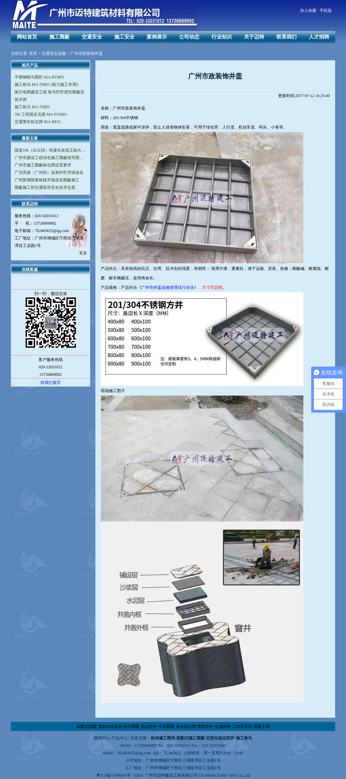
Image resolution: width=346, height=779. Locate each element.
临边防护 (149, 726)
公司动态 (189, 37)
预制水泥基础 (110, 726)
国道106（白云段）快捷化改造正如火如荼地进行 (50, 150)
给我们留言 (51, 382)
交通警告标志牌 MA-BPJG (38, 121)
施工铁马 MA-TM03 (32, 107)
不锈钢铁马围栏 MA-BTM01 (40, 77)
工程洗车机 (242, 726)
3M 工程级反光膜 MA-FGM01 (41, 114)
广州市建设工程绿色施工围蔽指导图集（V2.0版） (50, 157)
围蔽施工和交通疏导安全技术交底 (45, 187)
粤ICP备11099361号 (113, 775)
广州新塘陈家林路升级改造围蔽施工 (47, 180)
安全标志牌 (186, 726)
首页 (33, 53)
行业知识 (222, 37)
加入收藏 (308, 10)
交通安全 (92, 37)
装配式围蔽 (86, 726)
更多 (83, 253)
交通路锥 (223, 726)
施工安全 (124, 37)
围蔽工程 (261, 726)
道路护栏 (205, 726)
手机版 (326, 10)
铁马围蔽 (131, 726)
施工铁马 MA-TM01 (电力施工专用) (46, 84)
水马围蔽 (166, 726)
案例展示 (157, 37)
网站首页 (27, 37)
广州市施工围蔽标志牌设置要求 (43, 165)
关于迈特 (254, 37)
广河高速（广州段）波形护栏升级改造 (49, 172)
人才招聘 (319, 37)
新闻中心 (102, 738)
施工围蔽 (59, 37)
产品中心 (120, 738)
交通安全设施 (54, 53)
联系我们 (286, 37)
